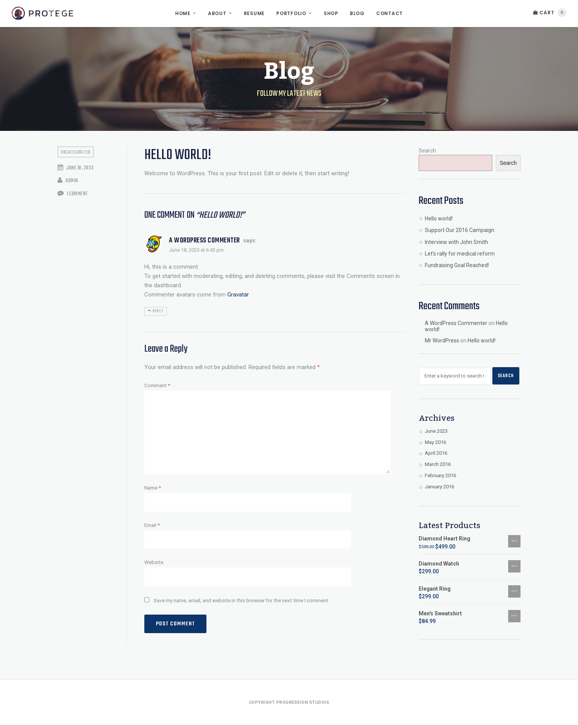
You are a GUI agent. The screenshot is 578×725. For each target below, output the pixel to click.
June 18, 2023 (75, 168)
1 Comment (72, 194)
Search (427, 150)
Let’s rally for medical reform (460, 254)
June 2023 (436, 431)
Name (152, 487)
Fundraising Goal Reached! (457, 265)
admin (67, 180)
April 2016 (436, 453)
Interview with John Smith (456, 242)
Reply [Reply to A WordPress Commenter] (158, 311)
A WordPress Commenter (204, 240)
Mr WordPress (442, 340)
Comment (157, 385)
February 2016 (440, 475)
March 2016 (438, 464)
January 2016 (439, 487)
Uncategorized (76, 152)
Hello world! (439, 218)
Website (153, 562)
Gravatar (237, 294)
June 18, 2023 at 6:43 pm (196, 250)
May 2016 (435, 442)
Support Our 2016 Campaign (459, 230)
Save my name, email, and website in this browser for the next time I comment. (242, 600)
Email (152, 525)
